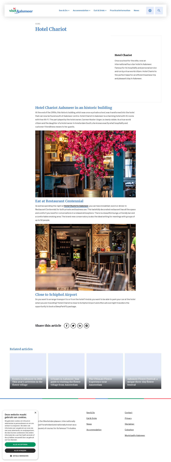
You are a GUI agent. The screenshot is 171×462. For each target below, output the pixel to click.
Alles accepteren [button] (20, 444)
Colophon (129, 430)
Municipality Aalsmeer (135, 435)
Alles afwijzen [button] (20, 451)
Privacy (128, 418)
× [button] (35, 413)
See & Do (90, 413)
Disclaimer (129, 424)
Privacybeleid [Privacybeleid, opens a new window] (22, 440)
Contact (128, 413)
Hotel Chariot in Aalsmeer (76, 206)
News (89, 424)
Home (37, 24)
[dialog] (20, 435)
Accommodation (93, 430)
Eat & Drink (91, 418)
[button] (20, 455)
